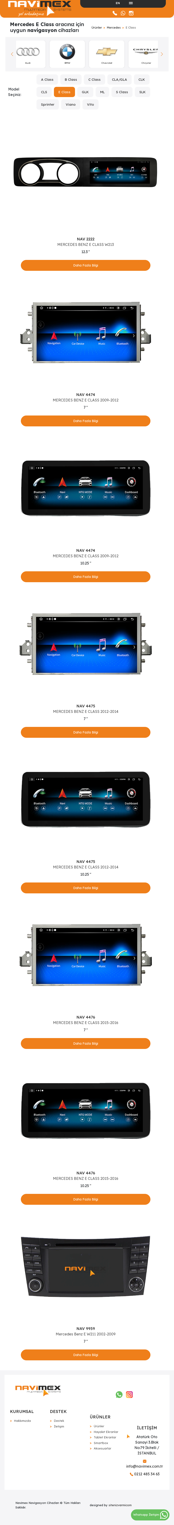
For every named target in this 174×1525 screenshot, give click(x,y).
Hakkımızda (22, 1420)
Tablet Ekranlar (105, 1437)
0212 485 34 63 (145, 1474)
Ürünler (97, 27)
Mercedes (114, 27)
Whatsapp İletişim (150, 1514)
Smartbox (101, 1443)
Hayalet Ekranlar (106, 1432)
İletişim (59, 1426)
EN (118, 3)
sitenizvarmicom (120, 1505)
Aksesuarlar (102, 1448)
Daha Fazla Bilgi (85, 265)
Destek (59, 1420)
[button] (162, 54)
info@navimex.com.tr (144, 1464)
